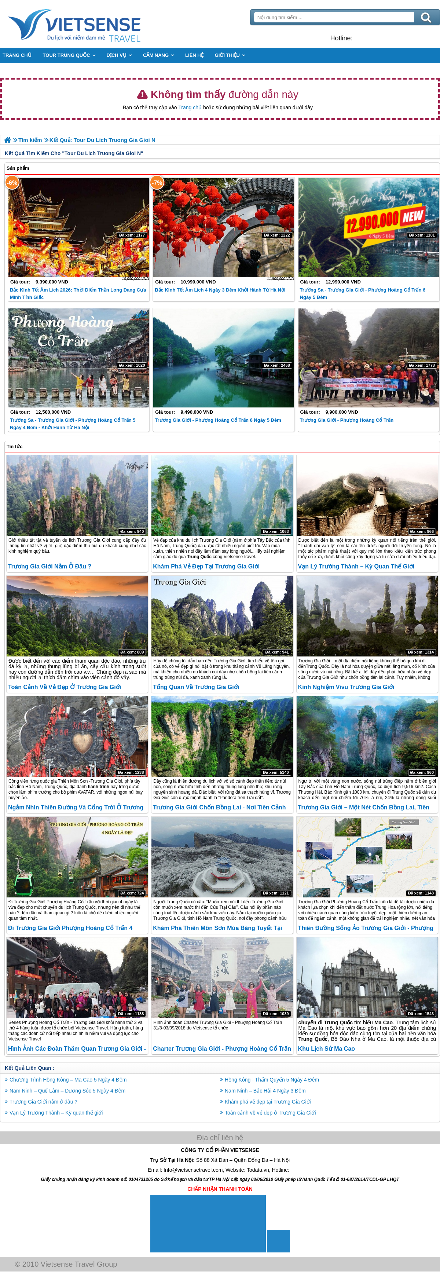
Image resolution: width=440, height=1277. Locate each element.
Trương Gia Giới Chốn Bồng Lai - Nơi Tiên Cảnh (219, 807)
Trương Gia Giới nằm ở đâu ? (49, 566)
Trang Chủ (92, 24)
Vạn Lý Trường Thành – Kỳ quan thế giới (356, 566)
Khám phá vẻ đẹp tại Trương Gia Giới (206, 566)
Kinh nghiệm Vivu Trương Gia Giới (346, 687)
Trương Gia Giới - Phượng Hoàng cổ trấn (347, 420)
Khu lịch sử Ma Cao (326, 1049)
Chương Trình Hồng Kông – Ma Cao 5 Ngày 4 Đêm (68, 1080)
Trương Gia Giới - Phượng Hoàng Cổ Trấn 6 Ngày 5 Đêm (218, 420)
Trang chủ (190, 107)
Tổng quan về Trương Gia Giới (196, 687)
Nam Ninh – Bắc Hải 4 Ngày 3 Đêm (265, 1091)
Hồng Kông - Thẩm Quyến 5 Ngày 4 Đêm (272, 1080)
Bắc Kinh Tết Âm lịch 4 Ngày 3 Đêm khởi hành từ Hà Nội (220, 290)
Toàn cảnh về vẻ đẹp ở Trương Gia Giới (64, 687)
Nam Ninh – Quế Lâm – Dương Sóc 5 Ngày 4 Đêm (67, 1091)
